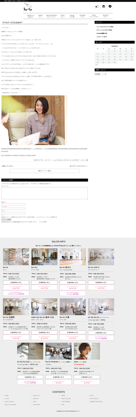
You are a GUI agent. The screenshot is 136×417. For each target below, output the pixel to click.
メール (4, 209)
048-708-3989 (99, 326)
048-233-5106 (84, 371)
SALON (7, 401)
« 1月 (96, 64)
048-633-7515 (56, 371)
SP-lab (77, 413)
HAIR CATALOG (66, 401)
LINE (62, 407)
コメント (4, 186)
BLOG (35, 404)
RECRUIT (36, 401)
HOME (6, 398)
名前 (3, 204)
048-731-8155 (13, 276)
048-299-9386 (70, 276)
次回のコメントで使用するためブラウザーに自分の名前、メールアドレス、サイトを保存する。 (29, 219)
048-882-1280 (13, 326)
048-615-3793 (28, 371)
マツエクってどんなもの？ (12, 22)
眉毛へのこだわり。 (8, 166)
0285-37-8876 (42, 326)
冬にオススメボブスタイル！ (78, 166)
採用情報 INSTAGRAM (96, 404)
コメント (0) (84, 160)
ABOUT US (36, 398)
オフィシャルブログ (73, 160)
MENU (63, 398)
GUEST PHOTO (9, 404)
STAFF (92, 398)
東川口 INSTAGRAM (10, 407)
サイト (3, 213)
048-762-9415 (42, 276)
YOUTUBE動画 (65, 404)
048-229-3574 (99, 276)
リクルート (100, 36)
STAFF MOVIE (94, 401)
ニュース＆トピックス (59, 160)
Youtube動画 (100, 33)
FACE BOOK (36, 407)
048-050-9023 (70, 326)
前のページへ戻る (44, 171)
